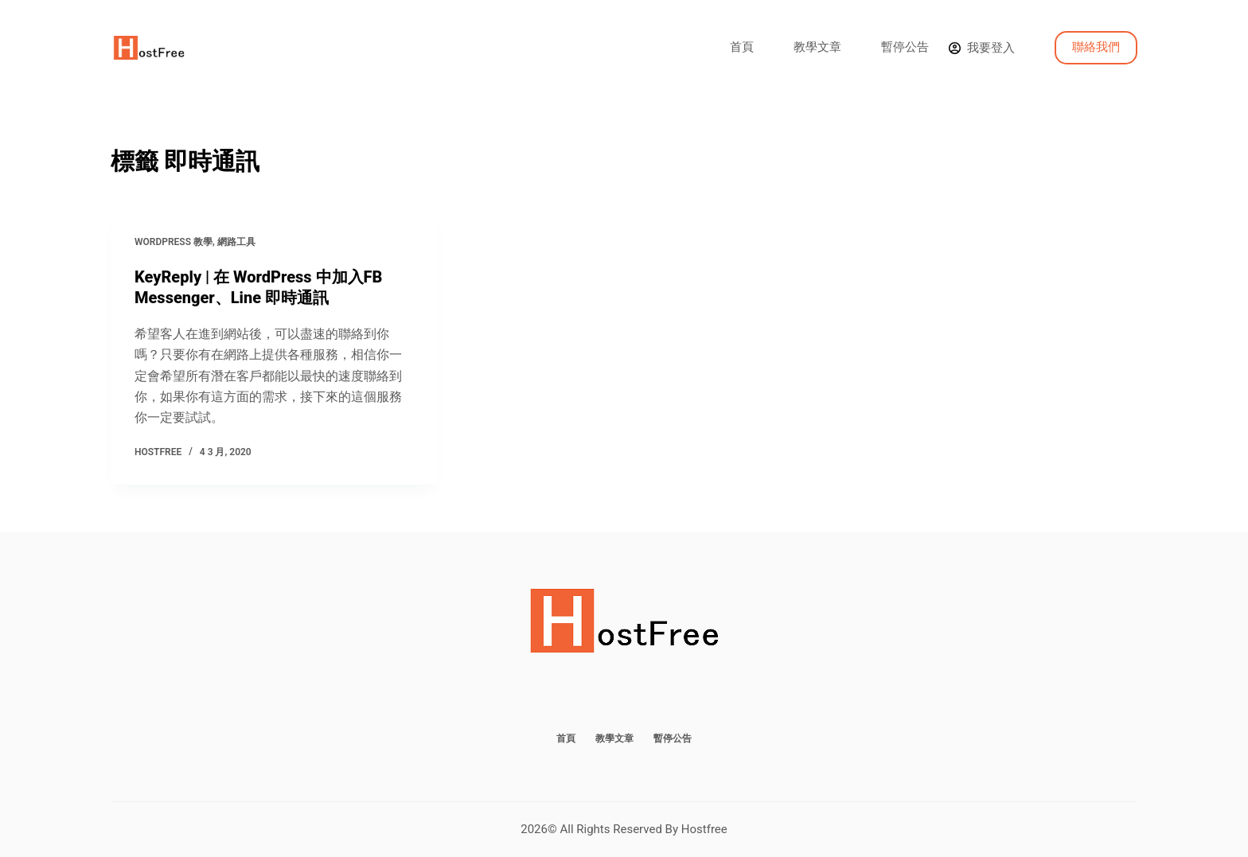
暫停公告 (905, 47)
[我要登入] (982, 48)
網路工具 (236, 241)
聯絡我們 (1096, 47)
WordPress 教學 (174, 241)
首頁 (742, 47)
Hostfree (704, 829)
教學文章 (817, 47)
